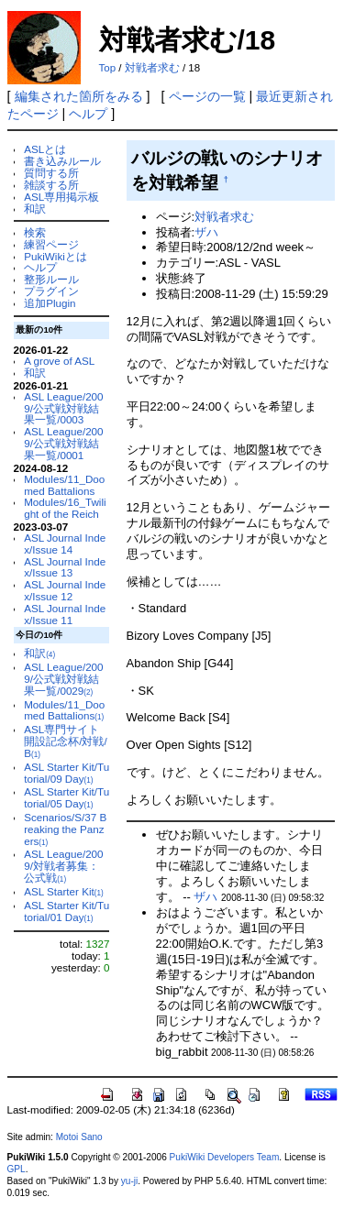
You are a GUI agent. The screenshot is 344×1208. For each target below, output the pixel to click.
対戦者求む (152, 67)
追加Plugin (49, 303)
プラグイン (51, 291)
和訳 (35, 208)
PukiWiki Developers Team (225, 1157)
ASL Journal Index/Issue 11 (64, 614)
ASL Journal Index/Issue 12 (64, 590)
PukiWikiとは (55, 256)
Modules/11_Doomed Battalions (64, 485)
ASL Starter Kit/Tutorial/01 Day (66, 911)
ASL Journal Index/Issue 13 (64, 567)
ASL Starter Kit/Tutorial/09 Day (66, 773)
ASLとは (45, 149)
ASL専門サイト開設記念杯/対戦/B (65, 741)
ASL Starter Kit (64, 891)
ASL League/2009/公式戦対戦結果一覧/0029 (63, 679)
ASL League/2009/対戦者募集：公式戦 (63, 866)
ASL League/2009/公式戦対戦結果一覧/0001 (63, 443)
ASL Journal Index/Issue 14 (64, 543)
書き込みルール (62, 161)
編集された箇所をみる (79, 96)
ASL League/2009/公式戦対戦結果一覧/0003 (63, 408)
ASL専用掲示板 (61, 197)
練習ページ (51, 244)
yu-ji (129, 1181)
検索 (35, 232)
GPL (16, 1169)
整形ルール (51, 279)
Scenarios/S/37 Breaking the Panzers (65, 829)
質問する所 (51, 173)
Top (108, 67)
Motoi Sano (79, 1137)
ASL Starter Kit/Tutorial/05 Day (66, 797)
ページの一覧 (207, 96)
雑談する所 (51, 185)
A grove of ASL (59, 361)
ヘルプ (88, 113)
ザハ (206, 232)
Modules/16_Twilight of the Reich (64, 508)
